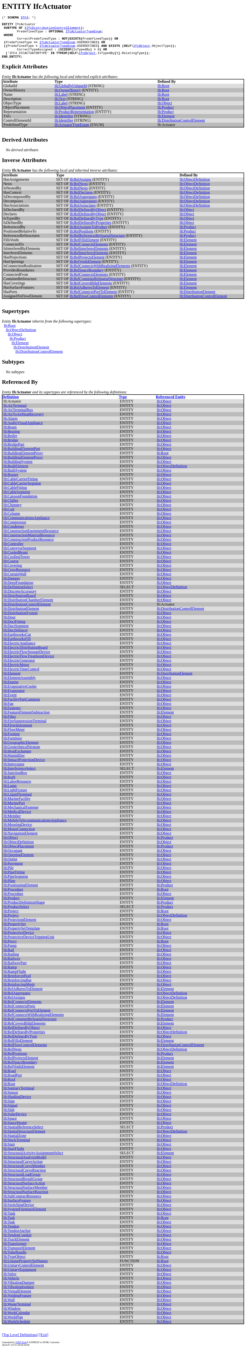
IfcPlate (9, 889)
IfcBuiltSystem (15, 478)
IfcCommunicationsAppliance (26, 526)
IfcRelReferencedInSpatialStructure (97, 243)
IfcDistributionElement (197, 300)
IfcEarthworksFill (17, 647)
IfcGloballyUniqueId (71, 94)
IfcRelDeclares (81, 200)
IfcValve (9, 1282)
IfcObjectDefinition (195, 187)
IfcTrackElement (16, 1247)
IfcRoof (9, 1087)
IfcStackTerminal (16, 1148)
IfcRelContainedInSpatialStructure (96, 287)
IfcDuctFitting (14, 629)
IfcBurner (10, 483)
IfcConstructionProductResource (28, 547)
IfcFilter (9, 724)
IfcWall (9, 1308)
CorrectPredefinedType (36, 43)
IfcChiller (10, 508)
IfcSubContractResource (22, 1204)
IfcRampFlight (14, 979)
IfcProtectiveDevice (18, 940)
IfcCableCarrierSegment (22, 491)
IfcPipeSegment (15, 884)
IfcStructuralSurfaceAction (24, 1191)
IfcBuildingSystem (17, 470)
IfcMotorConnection (19, 837)
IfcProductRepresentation (74, 120)
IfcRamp (10, 975)
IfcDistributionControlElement (53, 30)
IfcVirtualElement (17, 1299)
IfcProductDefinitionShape (24, 910)
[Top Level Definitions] (20, 1343)
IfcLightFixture (15, 798)
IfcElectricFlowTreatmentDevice (28, 664)
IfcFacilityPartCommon (21, 707)
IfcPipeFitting (14, 880)
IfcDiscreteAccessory (20, 599)
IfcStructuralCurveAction (23, 1169)
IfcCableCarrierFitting (20, 487)
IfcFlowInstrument (17, 733)
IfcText (60, 107)
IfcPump (10, 953)
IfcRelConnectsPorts (19, 1014)
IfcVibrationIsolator (18, 1295)
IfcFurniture (12, 746)
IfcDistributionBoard (19, 603)
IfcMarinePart (14, 811)
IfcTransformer (15, 1252)
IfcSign (9, 1109)
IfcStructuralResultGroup (23, 1187)
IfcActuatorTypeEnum (83, 34)
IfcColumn (11, 521)
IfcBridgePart (13, 452)
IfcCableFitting (15, 495)
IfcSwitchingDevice (18, 1213)
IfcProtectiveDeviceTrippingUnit (28, 945)
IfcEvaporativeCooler (20, 694)
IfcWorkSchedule (16, 1329)
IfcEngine (10, 690)
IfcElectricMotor (16, 673)
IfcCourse (10, 569)
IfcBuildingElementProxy (23, 461)
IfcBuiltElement (15, 474)
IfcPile (8, 876)
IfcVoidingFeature (17, 1303)
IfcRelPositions (81, 239)
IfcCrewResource (16, 578)
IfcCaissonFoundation (20, 504)
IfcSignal (10, 1113)
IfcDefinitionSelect (18, 595)
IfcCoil (8, 517)
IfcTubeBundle (14, 1260)
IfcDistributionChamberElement (28, 608)
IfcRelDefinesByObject (88, 218)
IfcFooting (11, 742)
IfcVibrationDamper (19, 1290)
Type (123, 405)
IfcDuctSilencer (15, 638)
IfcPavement (13, 871)
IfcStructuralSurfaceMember (25, 1195)
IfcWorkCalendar (16, 1321)
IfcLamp (10, 794)
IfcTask (9, 1226)
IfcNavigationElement (20, 841)
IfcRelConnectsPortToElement (93, 300)
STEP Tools (21, 1350)
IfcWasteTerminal (17, 1312)
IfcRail (8, 958)
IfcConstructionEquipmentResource (31, 539)
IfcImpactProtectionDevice (24, 768)
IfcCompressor (14, 530)
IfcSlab (8, 1118)
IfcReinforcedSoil (17, 984)
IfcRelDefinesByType (86, 226)
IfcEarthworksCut (17, 642)
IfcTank (9, 1221)
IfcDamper (11, 586)
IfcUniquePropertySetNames (25, 1269)
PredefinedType (30, 34)
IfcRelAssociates (83, 213)
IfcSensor (10, 1100)
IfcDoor (9, 625)
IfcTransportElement (19, 1256)
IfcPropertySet (14, 932)
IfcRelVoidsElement (85, 269)
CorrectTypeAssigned (34, 56)
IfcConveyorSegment (19, 556)
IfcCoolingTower (16, 565)
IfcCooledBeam (15, 560)
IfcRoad (9, 1079)
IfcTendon (11, 1234)
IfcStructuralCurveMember (24, 1174)
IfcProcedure (13, 897)
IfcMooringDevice (17, 832)
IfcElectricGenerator (19, 668)
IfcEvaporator (14, 699)
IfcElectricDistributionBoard (25, 655)
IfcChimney (12, 513)
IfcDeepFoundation (18, 591)
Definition (10, 405)
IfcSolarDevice (15, 1122)
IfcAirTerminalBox (18, 418)
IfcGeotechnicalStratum (21, 755)
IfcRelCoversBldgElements (91, 291)
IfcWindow (12, 1316)
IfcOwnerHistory (68, 98)
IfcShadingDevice (17, 1105)
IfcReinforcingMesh (19, 992)
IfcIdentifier (64, 124)
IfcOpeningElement (18, 863)
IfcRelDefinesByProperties (90, 230)
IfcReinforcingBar (17, 988)
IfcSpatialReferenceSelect (23, 1135)
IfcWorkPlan (13, 1325)
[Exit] (43, 1343)
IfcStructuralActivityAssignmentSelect (33, 1161)
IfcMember (12, 824)
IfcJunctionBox (15, 781)
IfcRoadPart (12, 1083)
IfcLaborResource (17, 789)
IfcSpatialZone (14, 1144)
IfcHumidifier (14, 763)
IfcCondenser (13, 534)
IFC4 (24, 18)
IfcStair (9, 1152)
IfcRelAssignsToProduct (88, 235)
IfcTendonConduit (17, 1243)
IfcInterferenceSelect (19, 776)
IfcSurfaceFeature (17, 1208)
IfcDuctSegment (16, 634)
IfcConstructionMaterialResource (29, 543)
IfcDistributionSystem (20, 621)
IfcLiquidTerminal (17, 802)
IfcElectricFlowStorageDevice (26, 660)
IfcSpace (10, 1126)
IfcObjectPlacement (70, 115)
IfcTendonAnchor (17, 1239)
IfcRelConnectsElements (89, 252)
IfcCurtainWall (14, 582)
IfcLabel (61, 102)
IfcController (13, 552)
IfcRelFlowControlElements (91, 304)
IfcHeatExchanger (17, 759)
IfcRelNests (79, 192)
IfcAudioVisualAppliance (23, 431)
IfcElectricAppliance (19, 651)
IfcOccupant (12, 858)
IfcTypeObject (14, 1264)
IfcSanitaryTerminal (18, 1096)
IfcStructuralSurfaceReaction (25, 1200)
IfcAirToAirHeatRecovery (23, 422)
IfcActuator (25, 25)
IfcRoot (163, 94)
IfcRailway (11, 966)
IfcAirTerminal (15, 413)
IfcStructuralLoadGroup (22, 1182)
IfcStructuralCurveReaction (24, 1178)
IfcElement (166, 124)
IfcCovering (12, 573)
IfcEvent (10, 703)
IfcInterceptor (14, 772)
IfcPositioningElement (20, 893)
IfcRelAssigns (81, 187)
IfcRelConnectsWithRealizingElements (100, 274)
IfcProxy (10, 949)
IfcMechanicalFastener (21, 815)
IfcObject (141, 51)
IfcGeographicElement (20, 750)
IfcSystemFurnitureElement (24, 1217)
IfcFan (8, 711)
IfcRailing (11, 962)
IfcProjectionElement (19, 927)
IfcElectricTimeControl (21, 677)
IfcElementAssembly (19, 686)
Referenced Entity (171, 405)
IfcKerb (9, 785)
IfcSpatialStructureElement (24, 1139)
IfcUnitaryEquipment (19, 1277)
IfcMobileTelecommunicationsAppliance (35, 828)
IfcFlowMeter (14, 737)
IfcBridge (10, 448)
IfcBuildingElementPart (21, 457)
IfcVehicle (11, 1286)
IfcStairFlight (13, 1156)
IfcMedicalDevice (17, 819)
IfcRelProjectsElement (87, 265)
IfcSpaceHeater (15, 1131)
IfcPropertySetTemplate (21, 936)
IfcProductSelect (16, 915)
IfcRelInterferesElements (89, 256)
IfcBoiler (10, 444)
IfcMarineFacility (17, 807)
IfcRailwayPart (15, 971)
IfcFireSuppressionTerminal (24, 729)
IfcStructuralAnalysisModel (24, 1165)
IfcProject (10, 919)
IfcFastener (12, 716)
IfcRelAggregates (83, 205)
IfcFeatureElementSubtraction (26, 720)
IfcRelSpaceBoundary (87, 278)
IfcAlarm (10, 426)
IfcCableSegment (16, 500)
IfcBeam (10, 435)
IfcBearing (11, 439)
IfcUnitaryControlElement (23, 1273)
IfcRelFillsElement (84, 248)
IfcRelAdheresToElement (89, 295)
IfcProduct (166, 115)
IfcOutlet (10, 867)
